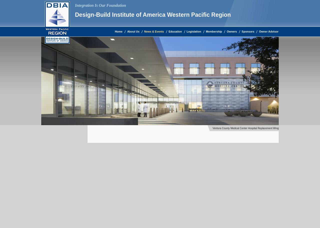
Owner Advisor (268, 31)
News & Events (154, 31)
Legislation (194, 31)
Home (118, 31)
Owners (232, 31)
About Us (133, 31)
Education (175, 31)
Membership (214, 31)
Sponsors (248, 31)
